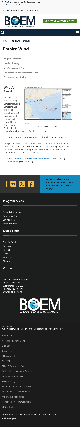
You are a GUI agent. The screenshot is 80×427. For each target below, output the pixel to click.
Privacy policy (8, 381)
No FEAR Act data (10, 361)
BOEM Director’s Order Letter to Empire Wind (28, 158)
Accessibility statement (13, 340)
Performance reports (12, 376)
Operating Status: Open (61, 21)
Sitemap (7, 261)
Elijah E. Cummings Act (13, 366)
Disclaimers (7, 345)
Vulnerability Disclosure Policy (16, 386)
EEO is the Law (9, 407)
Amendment (13, 161)
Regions (7, 246)
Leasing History (11, 63)
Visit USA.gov (9, 418)
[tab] (40, 58)
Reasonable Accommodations (16, 401)
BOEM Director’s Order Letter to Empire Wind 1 (29, 137)
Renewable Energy (12, 216)
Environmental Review (15, 77)
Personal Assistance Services (16, 391)
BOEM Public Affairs (12, 291)
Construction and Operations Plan (21, 72)
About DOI (7, 335)
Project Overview (12, 58)
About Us (7, 257)
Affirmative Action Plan (13, 396)
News (5, 253)
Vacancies (8, 249)
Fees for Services (11, 242)
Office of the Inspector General (17, 371)
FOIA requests (9, 356)
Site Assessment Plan (14, 68)
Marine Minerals (11, 223)
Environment (9, 219)
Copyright (7, 351)
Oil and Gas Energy (12, 212)
